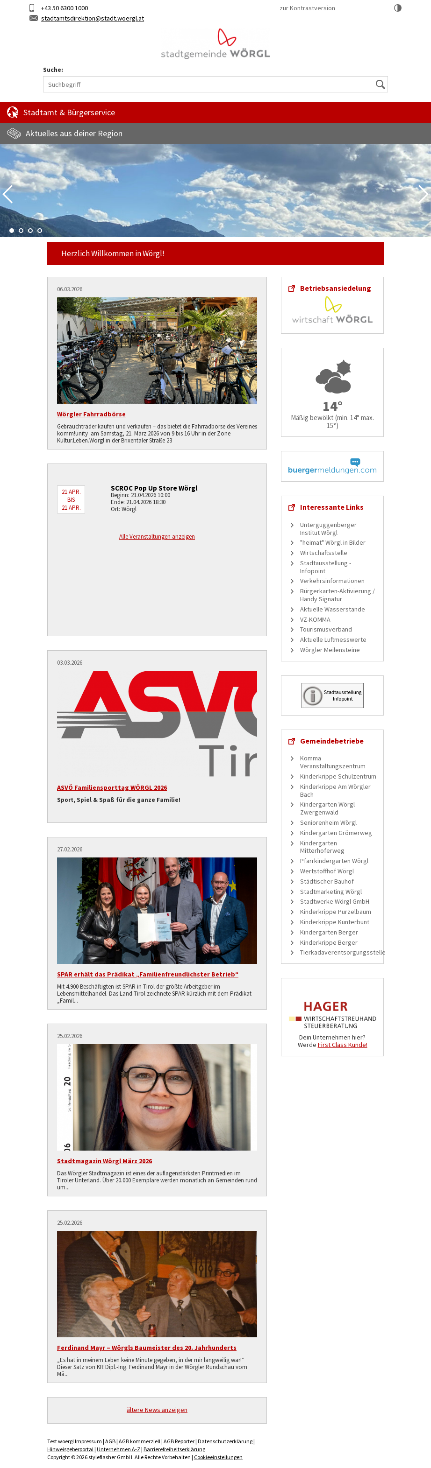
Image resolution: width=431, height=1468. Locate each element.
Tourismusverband (326, 629)
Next (423, 194)
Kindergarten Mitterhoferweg (322, 847)
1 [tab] (11, 230)
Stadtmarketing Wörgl (331, 891)
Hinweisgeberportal (70, 1449)
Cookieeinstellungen (218, 1457)
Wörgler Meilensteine (330, 650)
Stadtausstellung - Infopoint (325, 567)
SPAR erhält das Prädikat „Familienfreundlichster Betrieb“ (147, 974)
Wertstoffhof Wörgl (327, 871)
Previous (7, 194)
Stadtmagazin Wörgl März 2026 (104, 1161)
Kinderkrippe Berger (329, 942)
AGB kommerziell (139, 1441)
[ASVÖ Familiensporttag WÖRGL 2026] (157, 724)
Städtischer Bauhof (327, 881)
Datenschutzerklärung (225, 1441)
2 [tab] (21, 230)
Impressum (88, 1441)
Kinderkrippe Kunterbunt (334, 922)
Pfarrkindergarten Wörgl (334, 861)
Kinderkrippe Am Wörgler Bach (335, 790)
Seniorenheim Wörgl (328, 822)
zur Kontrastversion (307, 8)
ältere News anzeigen (157, 1409)
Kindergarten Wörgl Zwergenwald (327, 808)
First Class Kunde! (342, 1044)
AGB (110, 1441)
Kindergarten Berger (329, 932)
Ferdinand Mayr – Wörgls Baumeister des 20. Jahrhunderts (147, 1347)
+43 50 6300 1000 (64, 8)
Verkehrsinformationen (332, 580)
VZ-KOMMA (315, 619)
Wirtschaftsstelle (323, 552)
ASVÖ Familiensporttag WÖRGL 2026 (112, 787)
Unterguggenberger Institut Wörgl (328, 528)
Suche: (53, 70)
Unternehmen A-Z (118, 1449)
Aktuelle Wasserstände (332, 609)
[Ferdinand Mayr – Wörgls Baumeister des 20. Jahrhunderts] (157, 1284)
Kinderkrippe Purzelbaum (335, 911)
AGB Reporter (179, 1441)
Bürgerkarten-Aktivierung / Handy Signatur (337, 595)
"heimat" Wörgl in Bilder (333, 542)
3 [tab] (30, 230)
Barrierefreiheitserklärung (174, 1449)
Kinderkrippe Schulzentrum (338, 776)
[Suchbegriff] (215, 84)
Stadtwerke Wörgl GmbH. (335, 901)
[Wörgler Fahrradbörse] (157, 350)
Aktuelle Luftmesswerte (333, 639)
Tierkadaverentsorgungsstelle (343, 952)
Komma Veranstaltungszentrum (333, 762)
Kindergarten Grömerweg (336, 833)
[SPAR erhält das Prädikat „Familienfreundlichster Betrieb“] (157, 910)
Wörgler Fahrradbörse (91, 414)
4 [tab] (39, 230)
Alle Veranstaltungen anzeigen (157, 537)
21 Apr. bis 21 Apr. (71, 500)
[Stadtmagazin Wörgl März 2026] (157, 1097)
